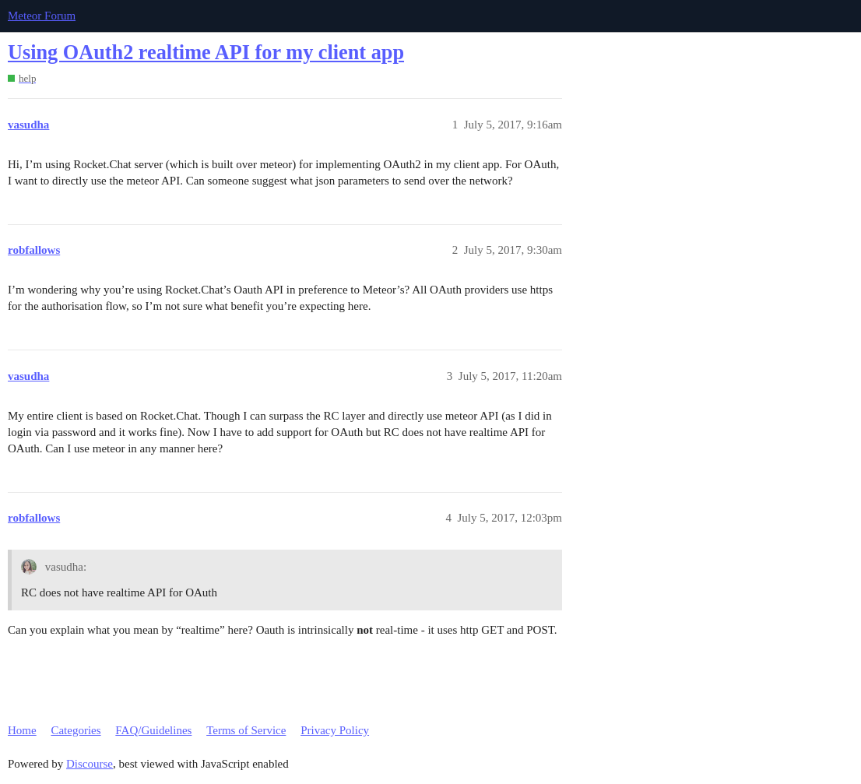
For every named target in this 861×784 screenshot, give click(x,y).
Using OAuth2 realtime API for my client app (206, 52)
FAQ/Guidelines (153, 730)
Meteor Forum (42, 15)
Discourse (89, 764)
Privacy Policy (334, 730)
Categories (75, 730)
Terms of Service (246, 730)
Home (22, 730)
